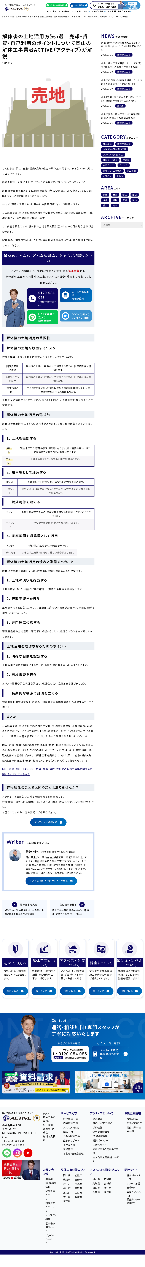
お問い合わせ (48, 1172)
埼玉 (125, 194)
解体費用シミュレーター (50, 1195)
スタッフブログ (134, 1123)
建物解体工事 (124, 143)
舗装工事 (107, 143)
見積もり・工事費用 (112, 170)
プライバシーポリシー (49, 1239)
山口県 (78, 1193)
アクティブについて (101, 1114)
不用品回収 (69, 1145)
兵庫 (115, 194)
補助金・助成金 (110, 159)
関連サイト (131, 1170)
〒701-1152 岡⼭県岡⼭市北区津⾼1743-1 (19, 1133)
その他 (120, 176)
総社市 (66, 1180)
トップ (48, 11)
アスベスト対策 (71, 1128)
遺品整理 (68, 1149)
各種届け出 (108, 165)
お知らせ (107, 176)
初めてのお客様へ (61, 11)
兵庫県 (78, 1197)
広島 (125, 199)
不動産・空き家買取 (73, 1154)
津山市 (66, 1184)
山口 (134, 194)
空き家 (126, 159)
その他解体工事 (71, 1136)
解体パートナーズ (133, 1177)
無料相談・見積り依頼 (50, 1183)
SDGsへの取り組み (102, 1123)
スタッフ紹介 (99, 1145)
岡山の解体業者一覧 (134, 1130)
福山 (134, 199)
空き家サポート (71, 1141)
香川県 (66, 1197)
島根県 (66, 1193)
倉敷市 (78, 1176)
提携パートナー (100, 1141)
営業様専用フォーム (50, 1227)
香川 (105, 205)
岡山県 (66, 1176)
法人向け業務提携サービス (105, 1159)
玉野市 (78, 1180)
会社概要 (97, 1119)
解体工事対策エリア (73, 1170)
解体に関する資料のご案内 (105, 1151)
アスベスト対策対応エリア (105, 1172)
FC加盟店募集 (100, 1136)
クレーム (124, 165)
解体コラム (132, 1119)
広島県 (78, 1184)
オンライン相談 (50, 1217)
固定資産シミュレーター (50, 1207)
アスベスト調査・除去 (113, 154)
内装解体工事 (70, 1123)
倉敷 (105, 194)
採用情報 (97, 1128)
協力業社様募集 (101, 1132)
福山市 (66, 1188)
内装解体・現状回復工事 (115, 149)
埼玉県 (66, 1202)
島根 (115, 199)
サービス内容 (69, 1114)
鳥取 (115, 205)
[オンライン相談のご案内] (109, 1082)
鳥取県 (78, 1188)
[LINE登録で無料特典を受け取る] (36, 1082)
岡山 (105, 199)
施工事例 (112, 11)
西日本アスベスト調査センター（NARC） (134, 1197)
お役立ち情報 (132, 1114)
